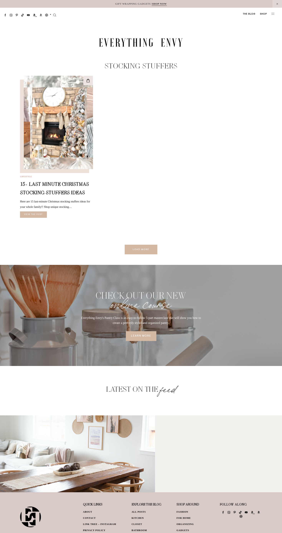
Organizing (185, 524)
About (87, 512)
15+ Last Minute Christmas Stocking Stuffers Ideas (54, 188)
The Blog (249, 14)
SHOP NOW (159, 3)
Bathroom (139, 530)
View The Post (33, 214)
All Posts (139, 512)
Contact (89, 518)
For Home (184, 518)
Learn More (141, 336)
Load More (141, 249)
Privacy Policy (94, 530)
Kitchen (138, 518)
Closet (137, 524)
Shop (263, 14)
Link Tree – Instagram (99, 524)
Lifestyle (26, 176)
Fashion (182, 512)
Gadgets (183, 530)
